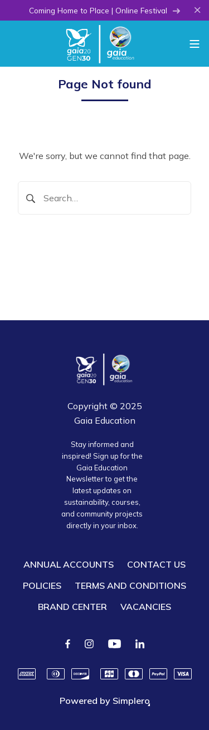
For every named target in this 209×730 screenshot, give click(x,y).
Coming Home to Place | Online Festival (105, 10)
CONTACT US (156, 564)
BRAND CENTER (72, 606)
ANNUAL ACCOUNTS (68, 564)
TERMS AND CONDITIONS (130, 585)
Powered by (105, 700)
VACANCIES (145, 606)
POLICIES (42, 585)
